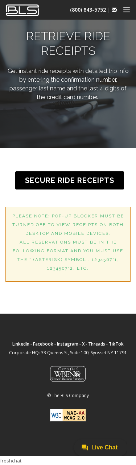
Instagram (67, 344)
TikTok (116, 344)
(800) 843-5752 (88, 9)
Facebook (43, 344)
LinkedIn (20, 344)
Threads (96, 344)
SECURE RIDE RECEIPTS (69, 180)
